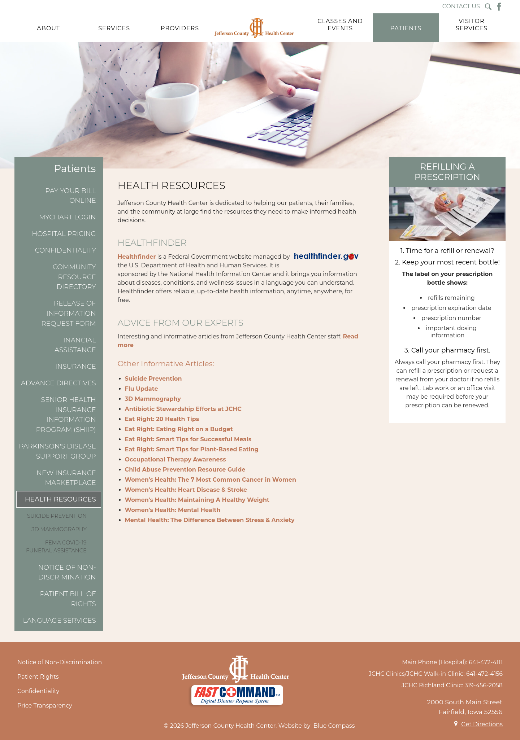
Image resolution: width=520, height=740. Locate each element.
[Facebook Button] (499, 6)
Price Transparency (44, 705)
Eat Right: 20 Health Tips (162, 419)
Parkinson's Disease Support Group (57, 451)
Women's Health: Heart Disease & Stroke (186, 489)
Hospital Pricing (64, 233)
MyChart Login (67, 217)
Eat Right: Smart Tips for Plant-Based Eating (192, 449)
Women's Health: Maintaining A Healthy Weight (197, 499)
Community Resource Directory (74, 277)
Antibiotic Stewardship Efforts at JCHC (183, 409)
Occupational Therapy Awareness (175, 459)
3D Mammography (59, 529)
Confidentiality (65, 250)
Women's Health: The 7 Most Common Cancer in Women (210, 479)
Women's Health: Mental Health (173, 510)
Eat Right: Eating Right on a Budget (179, 429)
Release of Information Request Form (68, 313)
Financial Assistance (75, 345)
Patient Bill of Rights (68, 599)
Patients (75, 169)
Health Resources (60, 499)
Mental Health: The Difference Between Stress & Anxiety (210, 520)
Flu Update (141, 388)
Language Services (59, 620)
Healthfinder (137, 256)
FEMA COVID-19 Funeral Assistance (56, 546)
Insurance (75, 366)
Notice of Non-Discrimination (67, 572)
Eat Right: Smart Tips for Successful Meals (188, 439)
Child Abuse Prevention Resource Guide (185, 469)
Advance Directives (58, 383)
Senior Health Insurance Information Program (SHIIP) (66, 414)
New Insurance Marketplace (66, 478)
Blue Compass (334, 725)
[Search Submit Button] (488, 6)
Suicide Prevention (57, 516)
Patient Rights (38, 676)
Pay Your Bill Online (70, 196)
